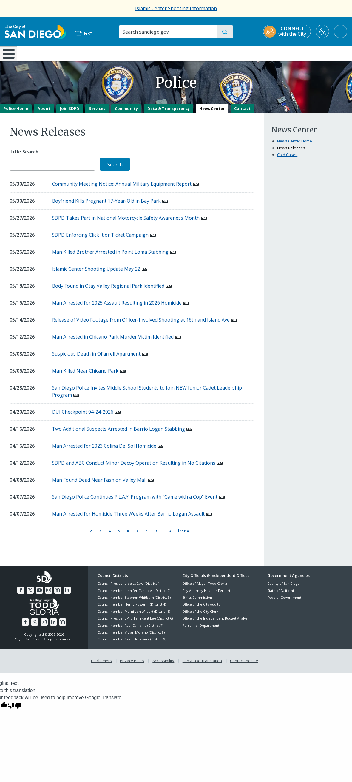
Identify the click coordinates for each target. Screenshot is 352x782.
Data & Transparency (168, 112)
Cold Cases (287, 159)
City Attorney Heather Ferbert (206, 591)
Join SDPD (69, 112)
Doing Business (155, 53)
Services (97, 112)
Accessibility (163, 661)
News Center (212, 112)
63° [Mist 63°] (83, 33)
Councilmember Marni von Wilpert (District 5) (134, 612)
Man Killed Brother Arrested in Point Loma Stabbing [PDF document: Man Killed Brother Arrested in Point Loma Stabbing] (110, 256)
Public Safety (266, 53)
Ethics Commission (197, 598)
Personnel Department (200, 626)
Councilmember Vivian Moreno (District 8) (131, 633)
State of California (281, 591)
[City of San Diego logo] (35, 31)
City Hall (323, 53)
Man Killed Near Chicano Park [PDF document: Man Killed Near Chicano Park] (85, 375)
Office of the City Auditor (202, 605)
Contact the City (243, 661)
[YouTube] (39, 590)
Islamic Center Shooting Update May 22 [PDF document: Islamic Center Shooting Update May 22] (96, 273)
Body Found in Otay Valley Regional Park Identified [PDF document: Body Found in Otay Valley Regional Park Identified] (108, 290)
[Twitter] (30, 590)
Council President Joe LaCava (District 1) (129, 584)
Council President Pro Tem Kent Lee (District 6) (135, 619)
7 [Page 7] (135, 535)
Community (126, 112)
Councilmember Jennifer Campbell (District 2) (134, 591)
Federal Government (284, 598)
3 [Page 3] (98, 535)
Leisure (49, 53)
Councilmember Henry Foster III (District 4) (132, 605)
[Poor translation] (14, 705)
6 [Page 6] (126, 535)
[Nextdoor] (57, 590)
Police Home (16, 112)
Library (208, 53)
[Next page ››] (167, 535)
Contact (242, 112)
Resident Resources (103, 53)
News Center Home (294, 145)
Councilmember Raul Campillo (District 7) (130, 626)
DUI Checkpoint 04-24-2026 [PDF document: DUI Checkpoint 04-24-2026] (82, 416)
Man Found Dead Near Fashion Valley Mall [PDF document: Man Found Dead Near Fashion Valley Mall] (99, 484)
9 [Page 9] (154, 535)
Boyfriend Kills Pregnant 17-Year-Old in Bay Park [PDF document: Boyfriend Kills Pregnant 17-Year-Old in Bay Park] (106, 205)
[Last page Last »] (181, 535)
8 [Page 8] (144, 535)
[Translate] (322, 31)
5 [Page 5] (117, 535)
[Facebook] (22, 590)
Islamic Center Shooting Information (176, 8)
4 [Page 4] (107, 535)
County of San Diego (283, 584)
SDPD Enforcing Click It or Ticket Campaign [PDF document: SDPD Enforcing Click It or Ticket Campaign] (100, 239)
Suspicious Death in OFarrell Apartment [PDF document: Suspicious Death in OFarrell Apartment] (96, 358)
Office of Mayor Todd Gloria (204, 584)
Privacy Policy (133, 661)
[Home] (11, 56)
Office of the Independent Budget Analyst (215, 619)
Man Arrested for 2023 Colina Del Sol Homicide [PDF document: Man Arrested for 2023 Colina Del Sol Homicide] (104, 450)
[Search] (167, 31)
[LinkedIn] (66, 590)
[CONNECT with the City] (287, 31)
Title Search (24, 156)
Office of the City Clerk (200, 612)
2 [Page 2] (89, 535)
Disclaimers (102, 661)
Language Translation (201, 661)
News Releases (291, 152)
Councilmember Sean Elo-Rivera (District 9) (132, 640)
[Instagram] (48, 590)
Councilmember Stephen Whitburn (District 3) (134, 598)
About (44, 112)
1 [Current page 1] (79, 535)
